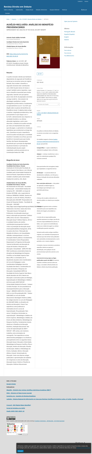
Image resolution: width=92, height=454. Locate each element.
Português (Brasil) (69, 31)
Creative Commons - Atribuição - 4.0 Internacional (49, 421)
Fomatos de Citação (43, 104)
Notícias (64, 10)
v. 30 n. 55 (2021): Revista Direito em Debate (30, 19)
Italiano (66, 39)
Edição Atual (29, 10)
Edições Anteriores (41, 10)
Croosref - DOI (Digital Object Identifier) (19, 405)
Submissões (19, 10)
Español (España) (69, 34)
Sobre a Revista (8, 10)
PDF (40, 74)
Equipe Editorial (54, 10)
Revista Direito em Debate (18, 6)
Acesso (86, 1)
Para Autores (67, 53)
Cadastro (80, 1)
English (66, 37)
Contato (7, 13)
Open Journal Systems (70, 21)
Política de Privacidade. (83, 448)
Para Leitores (67, 50)
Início (8, 19)
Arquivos (14, 19)
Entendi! (20, 451)
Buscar (84, 10)
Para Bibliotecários (69, 55)
